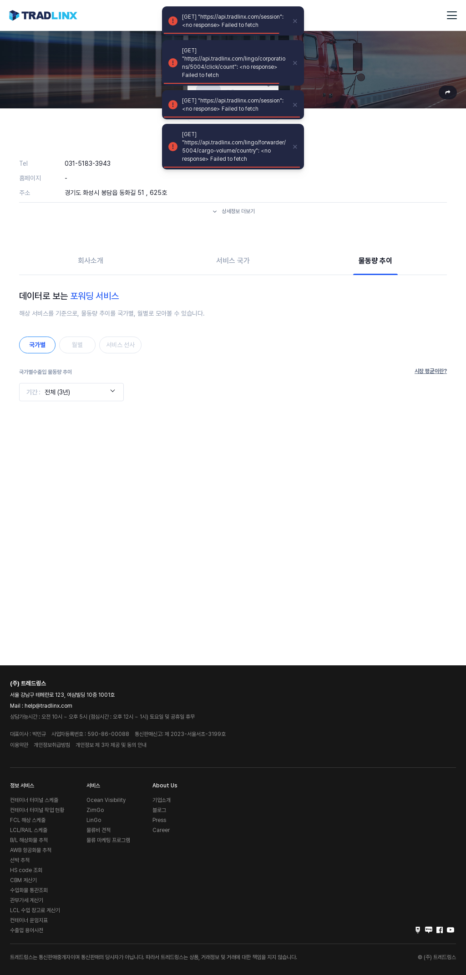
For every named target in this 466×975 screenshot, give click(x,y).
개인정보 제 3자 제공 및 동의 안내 (111, 745)
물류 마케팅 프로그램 (108, 840)
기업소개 (161, 800)
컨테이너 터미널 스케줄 (34, 800)
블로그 (159, 810)
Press (159, 820)
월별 (77, 344)
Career (161, 830)
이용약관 (19, 745)
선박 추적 (20, 860)
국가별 (37, 344)
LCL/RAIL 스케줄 (28, 830)
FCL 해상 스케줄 (28, 820)
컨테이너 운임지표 (29, 920)
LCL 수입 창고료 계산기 (35, 910)
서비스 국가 (233, 260)
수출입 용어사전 (26, 930)
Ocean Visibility (106, 800)
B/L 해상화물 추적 (29, 840)
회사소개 (90, 260)
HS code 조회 (26, 870)
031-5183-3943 (88, 163)
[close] (295, 21)
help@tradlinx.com (48, 706)
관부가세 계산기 (26, 900)
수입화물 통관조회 (29, 890)
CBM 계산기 (23, 880)
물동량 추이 (375, 260)
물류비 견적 (98, 830)
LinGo (93, 820)
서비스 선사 (120, 344)
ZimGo (95, 810)
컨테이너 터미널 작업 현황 (37, 810)
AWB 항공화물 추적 (30, 850)
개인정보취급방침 (52, 745)
